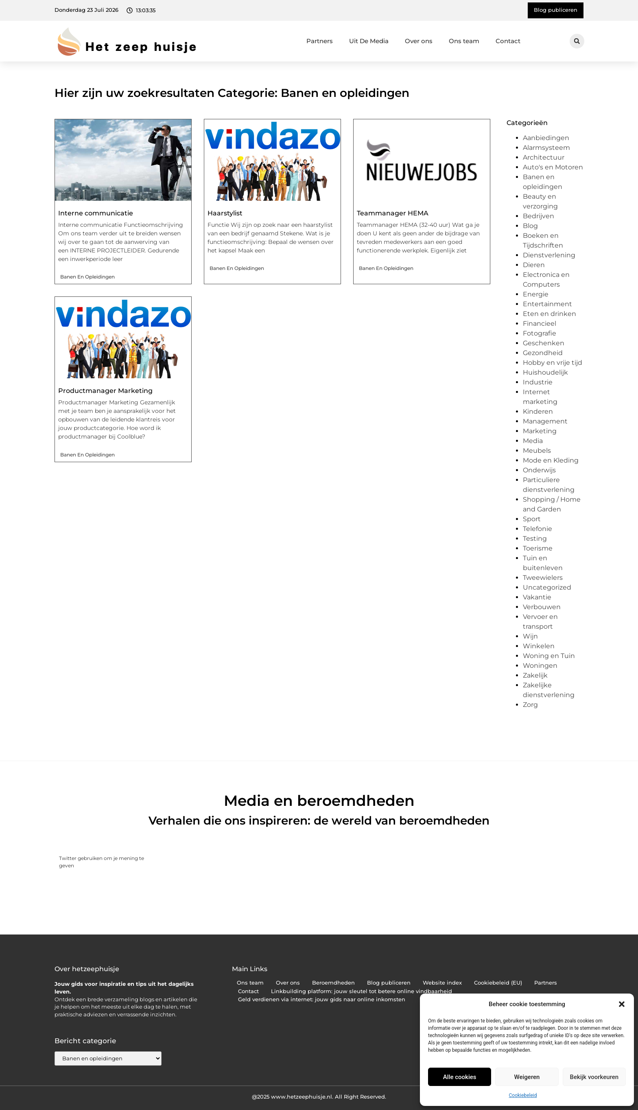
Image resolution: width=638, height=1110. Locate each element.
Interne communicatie (95, 213)
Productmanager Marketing (105, 391)
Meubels (537, 450)
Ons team (464, 41)
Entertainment (547, 304)
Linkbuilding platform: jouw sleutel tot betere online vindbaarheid (361, 991)
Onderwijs (539, 470)
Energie (535, 294)
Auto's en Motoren (553, 167)
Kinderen (538, 411)
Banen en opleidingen (87, 277)
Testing (535, 538)
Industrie (538, 382)
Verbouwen (542, 607)
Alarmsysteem (546, 147)
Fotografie (539, 333)
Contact (508, 41)
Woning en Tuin (549, 656)
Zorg (530, 705)
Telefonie (537, 529)
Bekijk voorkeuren (594, 1077)
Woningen (540, 665)
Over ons (419, 41)
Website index (442, 983)
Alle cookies (459, 1077)
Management (545, 421)
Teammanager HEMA (392, 213)
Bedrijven (538, 216)
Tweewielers (543, 577)
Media (533, 441)
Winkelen (539, 646)
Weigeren (527, 1077)
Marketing (540, 431)
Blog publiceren (389, 983)
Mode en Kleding (551, 460)
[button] (622, 1004)
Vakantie (537, 597)
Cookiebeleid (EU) (498, 983)
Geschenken (543, 343)
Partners (319, 41)
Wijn (530, 636)
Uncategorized (547, 587)
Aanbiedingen (546, 138)
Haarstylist (225, 213)
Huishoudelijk (545, 372)
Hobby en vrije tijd (552, 362)
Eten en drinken (549, 314)
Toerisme (538, 548)
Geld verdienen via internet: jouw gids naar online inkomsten (321, 999)
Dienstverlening (549, 255)
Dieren (534, 265)
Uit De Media (369, 41)
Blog (530, 226)
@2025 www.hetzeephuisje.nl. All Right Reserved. (319, 1096)
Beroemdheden (333, 983)
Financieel (539, 323)
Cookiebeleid (523, 1095)
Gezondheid (543, 353)
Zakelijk (535, 675)
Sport (532, 519)
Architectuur (543, 157)
